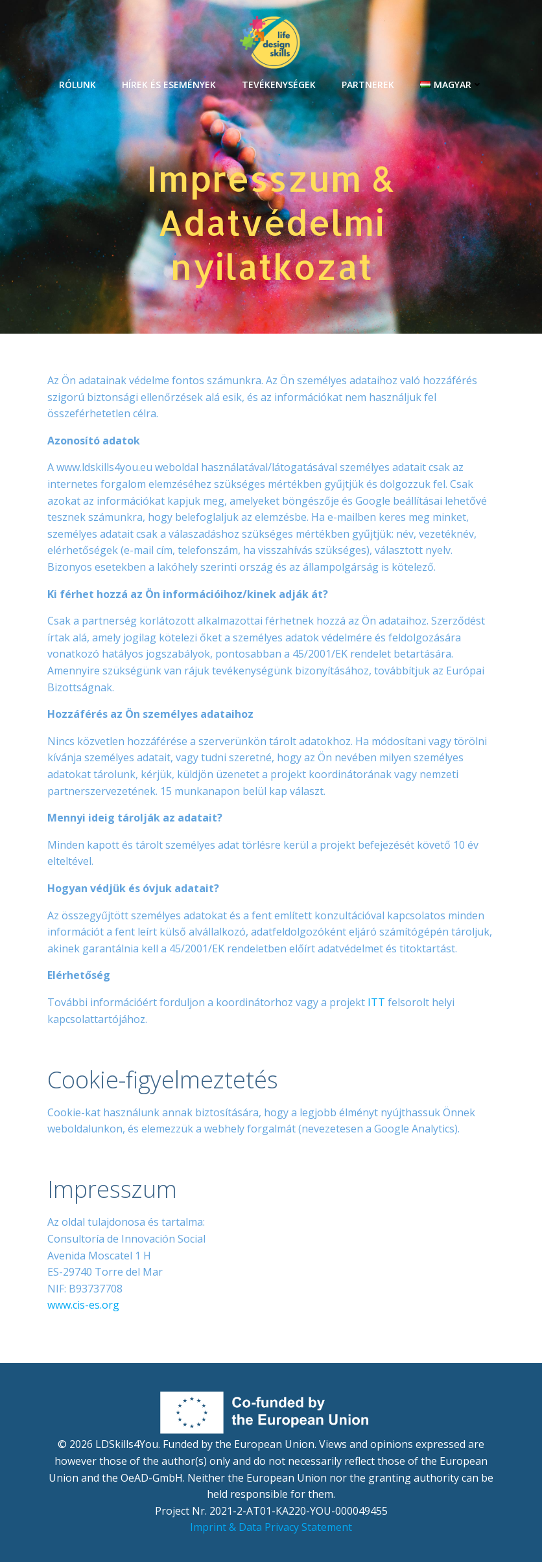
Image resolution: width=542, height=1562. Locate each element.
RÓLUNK (77, 84)
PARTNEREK (368, 84)
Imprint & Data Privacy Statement (271, 1527)
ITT (376, 1002)
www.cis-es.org (83, 1305)
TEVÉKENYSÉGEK (279, 84)
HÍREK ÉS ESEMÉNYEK (169, 84)
